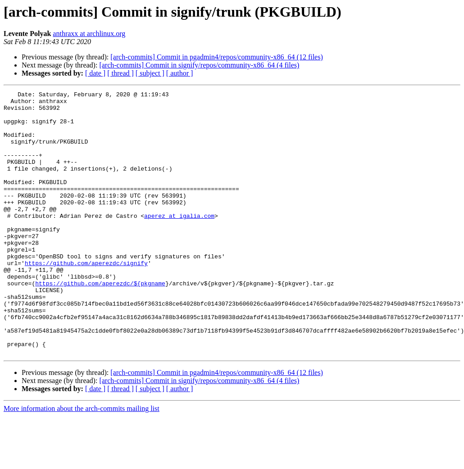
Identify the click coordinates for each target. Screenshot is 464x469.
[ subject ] (150, 73)
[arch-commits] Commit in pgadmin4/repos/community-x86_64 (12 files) (216, 57)
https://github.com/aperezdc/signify (86, 298)
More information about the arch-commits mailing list (81, 461)
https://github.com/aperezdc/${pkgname (100, 322)
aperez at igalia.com (179, 241)
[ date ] (95, 73)
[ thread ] (120, 73)
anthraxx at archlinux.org (89, 33)
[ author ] (179, 73)
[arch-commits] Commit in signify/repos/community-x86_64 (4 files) (199, 65)
